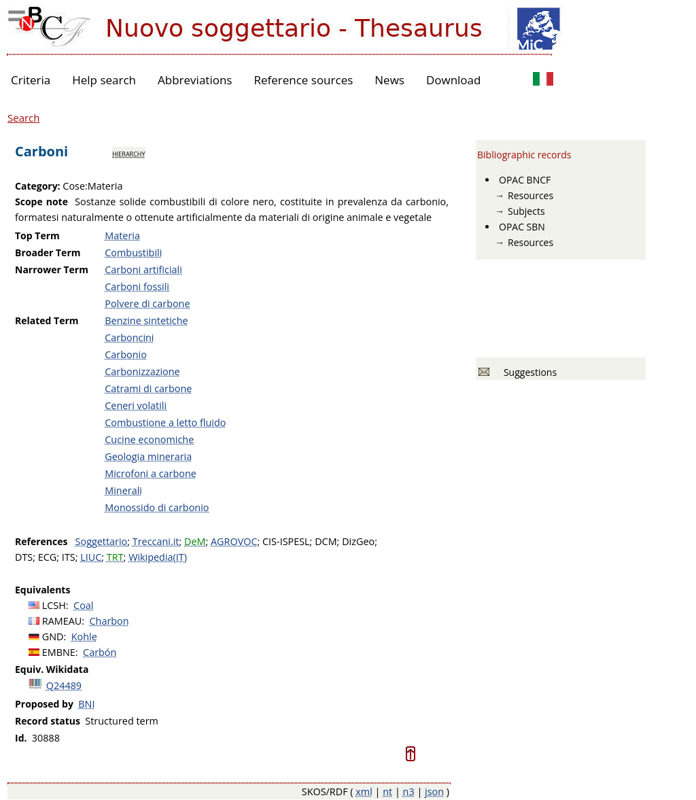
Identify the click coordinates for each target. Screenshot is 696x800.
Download (453, 80)
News (389, 80)
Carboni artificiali (143, 269)
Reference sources (303, 80)
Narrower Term (51, 269)
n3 (409, 791)
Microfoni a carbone (150, 473)
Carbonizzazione (142, 371)
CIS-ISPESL (286, 541)
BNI (86, 703)
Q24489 (64, 685)
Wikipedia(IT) (157, 557)
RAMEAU (62, 620)
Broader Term (48, 252)
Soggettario (101, 541)
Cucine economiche (149, 439)
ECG (47, 557)
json (434, 791)
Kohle (84, 636)
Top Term (37, 235)
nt (387, 791)
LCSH (54, 605)
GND (53, 636)
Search (23, 117)
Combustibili (133, 252)
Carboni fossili (137, 286)
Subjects (526, 211)
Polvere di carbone (147, 303)
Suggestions (528, 372)
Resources (530, 195)
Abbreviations (195, 80)
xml (363, 791)
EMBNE (58, 652)
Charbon (109, 620)
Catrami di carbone (148, 388)
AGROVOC (234, 541)
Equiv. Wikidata (51, 669)
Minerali (123, 490)
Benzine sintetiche (146, 320)
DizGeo (358, 541)
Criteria (30, 80)
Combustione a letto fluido (165, 422)
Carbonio (126, 354)
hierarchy (128, 153)
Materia (122, 235)
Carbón (99, 652)
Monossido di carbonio (157, 507)
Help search (104, 80)
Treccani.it (156, 541)
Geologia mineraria (148, 456)
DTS (24, 557)
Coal (83, 605)
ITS (68, 557)
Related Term (47, 320)
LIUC (90, 557)
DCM (325, 541)
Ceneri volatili (136, 405)
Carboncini (129, 337)
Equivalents (42, 589)
